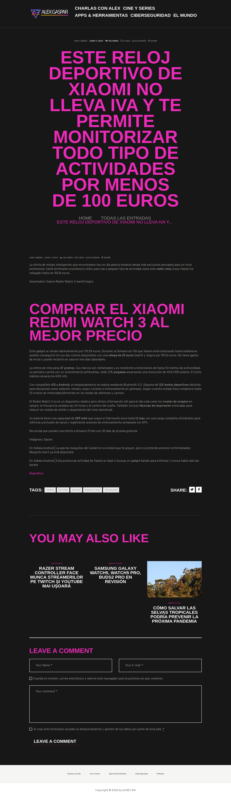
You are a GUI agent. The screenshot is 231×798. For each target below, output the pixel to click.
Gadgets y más (92, 490)
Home (85, 218)
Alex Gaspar (139, 41)
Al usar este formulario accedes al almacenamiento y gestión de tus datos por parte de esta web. (98, 729)
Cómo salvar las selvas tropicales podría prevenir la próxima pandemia (174, 614)
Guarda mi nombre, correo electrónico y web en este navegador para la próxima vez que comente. (98, 679)
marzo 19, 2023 (174, 603)
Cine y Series (80, 41)
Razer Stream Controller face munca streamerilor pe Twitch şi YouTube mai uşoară (56, 577)
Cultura (63, 490)
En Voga (76, 490)
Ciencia (50, 490)
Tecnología (111, 490)
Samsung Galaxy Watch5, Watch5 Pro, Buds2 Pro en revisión (115, 575)
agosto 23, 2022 (115, 563)
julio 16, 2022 (56, 563)
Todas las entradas (126, 218)
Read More (36, 474)
